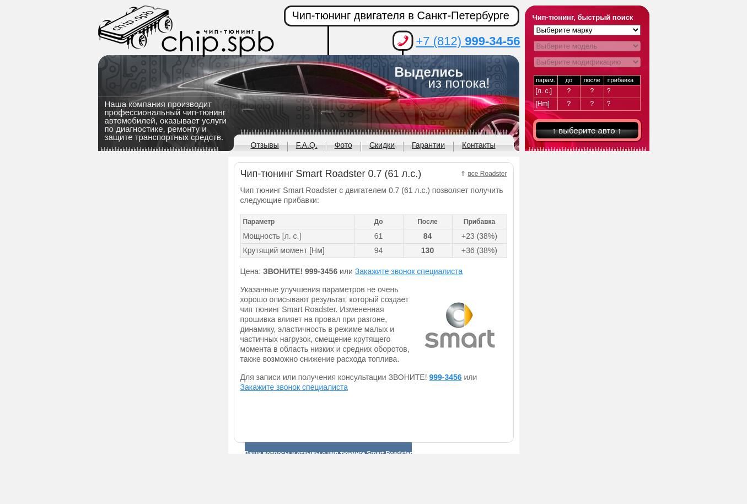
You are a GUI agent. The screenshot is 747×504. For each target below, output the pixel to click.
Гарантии (428, 145)
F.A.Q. (307, 145)
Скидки (382, 145)
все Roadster (487, 174)
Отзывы (265, 145)
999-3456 (445, 377)
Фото (343, 145)
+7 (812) (468, 41)
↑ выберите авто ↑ (587, 130)
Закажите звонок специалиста (409, 271)
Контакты (478, 145)
